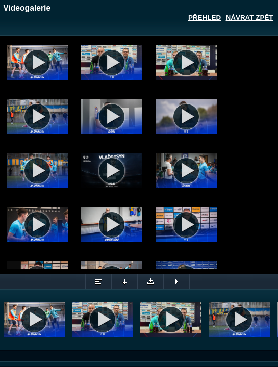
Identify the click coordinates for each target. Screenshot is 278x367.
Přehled (204, 17)
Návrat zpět (249, 17)
